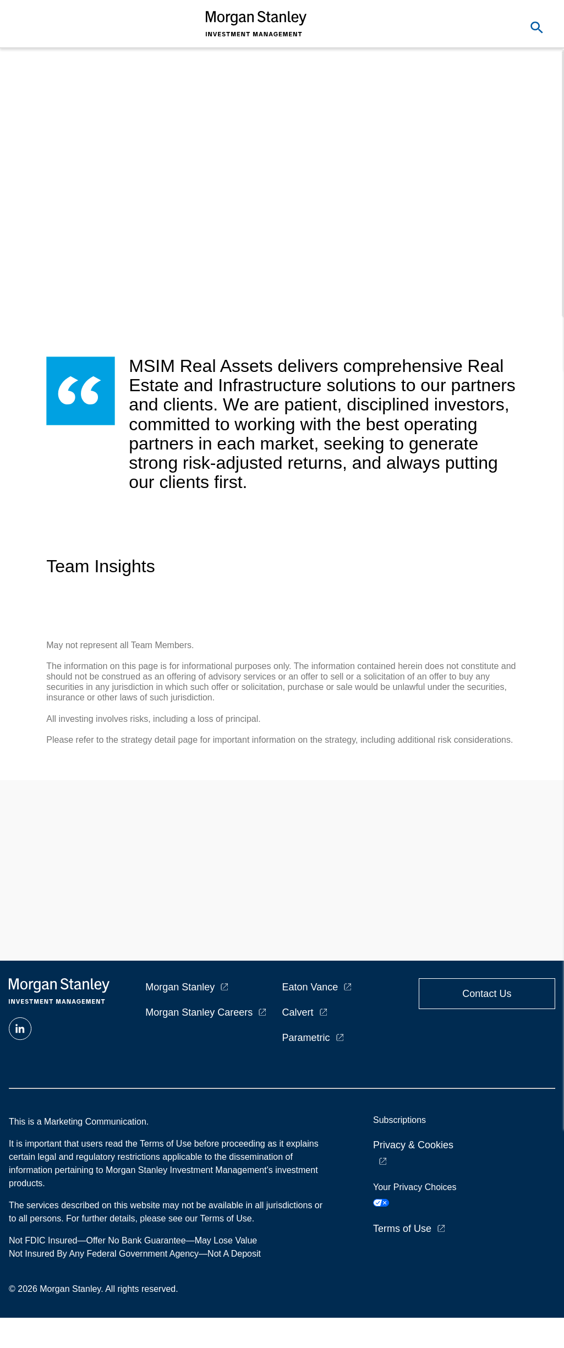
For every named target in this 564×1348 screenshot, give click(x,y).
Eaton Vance (310, 987)
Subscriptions (399, 1120)
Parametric (306, 1037)
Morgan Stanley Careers (199, 1012)
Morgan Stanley (180, 987)
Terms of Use (402, 1228)
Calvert (298, 1012)
